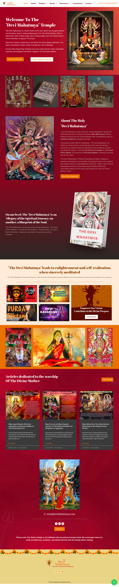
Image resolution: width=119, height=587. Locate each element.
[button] (43, 3)
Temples (43, 3)
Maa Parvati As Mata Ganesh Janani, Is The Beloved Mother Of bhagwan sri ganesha (58, 429)
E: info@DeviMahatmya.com (59, 517)
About (33, 3)
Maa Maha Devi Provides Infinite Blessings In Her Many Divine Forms (95, 429)
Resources (65, 3)
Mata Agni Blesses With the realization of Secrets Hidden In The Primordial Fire (21, 429)
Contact (88, 3)
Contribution (78, 3)
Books (53, 3)
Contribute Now (91, 322)
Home (26, 3)
